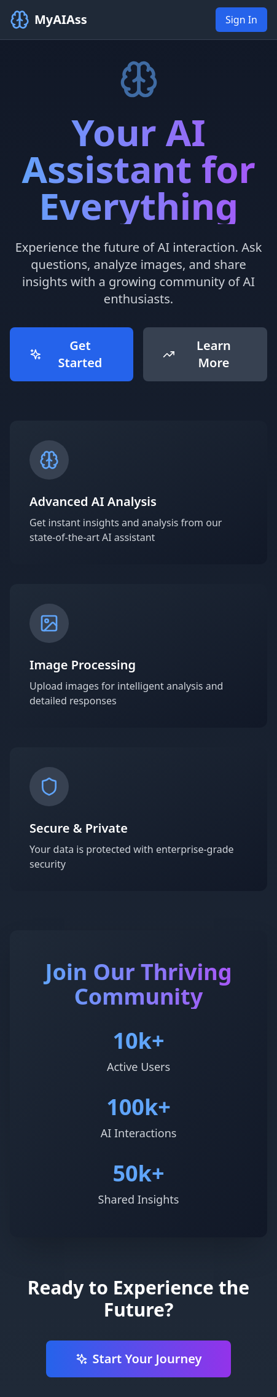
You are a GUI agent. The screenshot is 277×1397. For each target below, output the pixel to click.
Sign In (241, 19)
